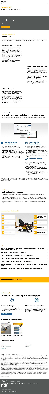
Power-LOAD (27, 343)
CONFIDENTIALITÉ (5, 381)
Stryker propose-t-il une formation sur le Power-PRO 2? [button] (17, 261)
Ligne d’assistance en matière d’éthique (9, 391)
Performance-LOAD (28, 344)
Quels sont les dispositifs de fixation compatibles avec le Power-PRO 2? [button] (21, 268)
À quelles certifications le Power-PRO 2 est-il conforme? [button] (17, 255)
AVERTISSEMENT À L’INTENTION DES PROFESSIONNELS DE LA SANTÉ (13, 383)
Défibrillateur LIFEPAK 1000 (6, 346)
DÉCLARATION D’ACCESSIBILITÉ (15, 381)
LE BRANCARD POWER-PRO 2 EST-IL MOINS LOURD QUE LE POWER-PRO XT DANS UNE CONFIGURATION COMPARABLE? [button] (22, 249)
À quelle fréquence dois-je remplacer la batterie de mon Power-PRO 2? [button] (21, 258)
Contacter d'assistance (6, 313)
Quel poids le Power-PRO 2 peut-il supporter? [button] (13, 252)
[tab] (24, 249)
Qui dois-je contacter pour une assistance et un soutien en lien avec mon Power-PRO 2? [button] (24, 265)
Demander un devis (5, 26)
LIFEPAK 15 (3, 343)
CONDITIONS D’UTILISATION (32, 383)
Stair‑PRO (27, 346)
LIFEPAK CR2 (3, 348)
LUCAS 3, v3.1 (3, 344)
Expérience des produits (6, 389)
